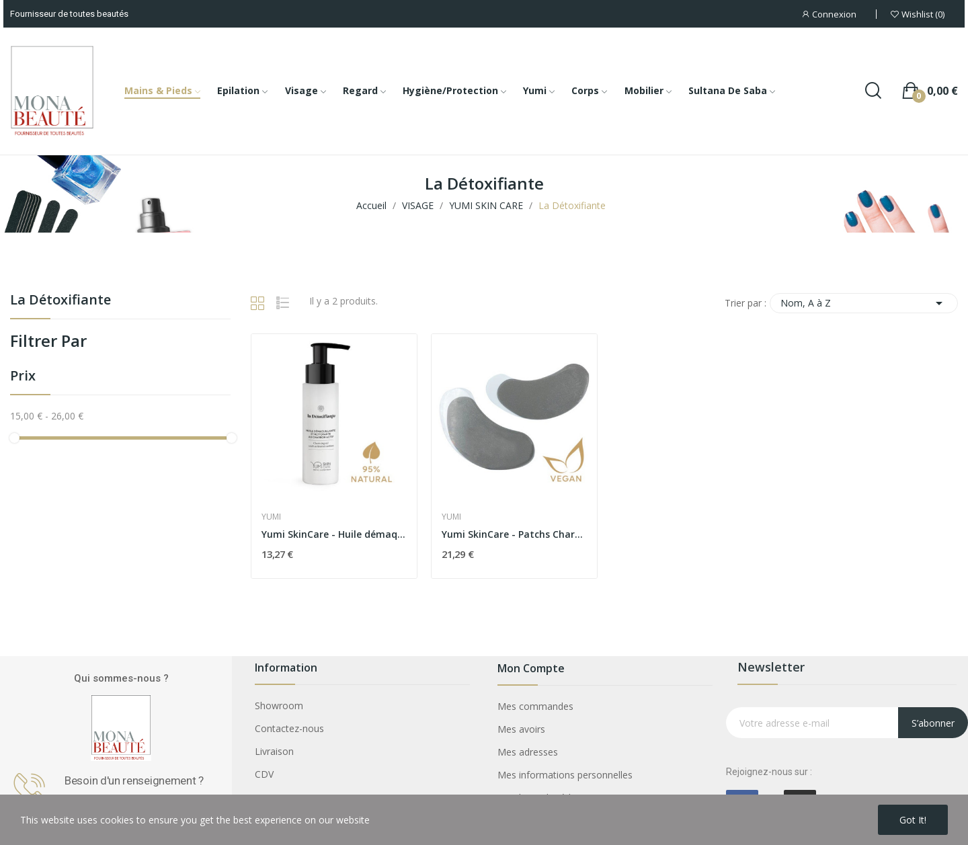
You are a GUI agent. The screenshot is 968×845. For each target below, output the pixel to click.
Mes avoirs (521, 729)
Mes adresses (527, 752)
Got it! (912, 819)
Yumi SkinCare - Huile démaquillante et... (334, 534)
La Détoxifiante (60, 301)
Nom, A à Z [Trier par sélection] (863, 303)
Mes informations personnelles (565, 774)
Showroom (279, 705)
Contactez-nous (289, 728)
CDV (264, 774)
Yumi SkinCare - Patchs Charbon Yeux (514, 534)
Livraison (274, 751)
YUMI (271, 517)
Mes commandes (535, 706)
